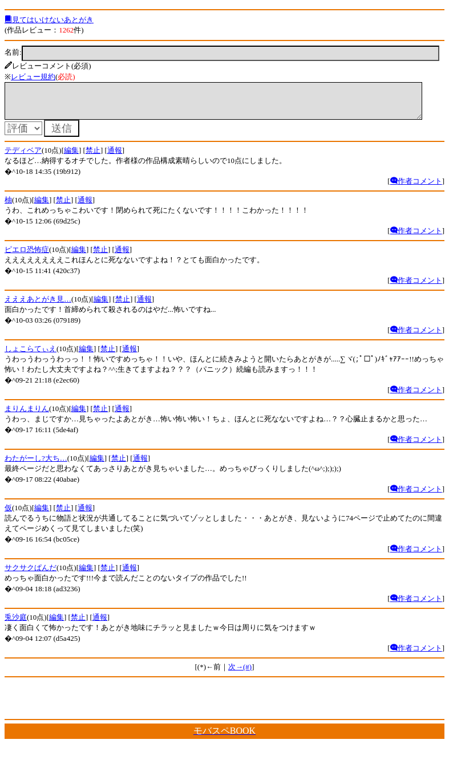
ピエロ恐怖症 (27, 256)
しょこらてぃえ (30, 355)
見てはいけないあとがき (49, 19)
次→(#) (240, 673)
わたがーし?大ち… (36, 465)
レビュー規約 (33, 76)
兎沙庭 (16, 624)
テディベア (23, 157)
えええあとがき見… (38, 306)
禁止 (93, 157)
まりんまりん (27, 415)
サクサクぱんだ (30, 574)
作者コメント (416, 188)
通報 (114, 157)
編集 (71, 157)
